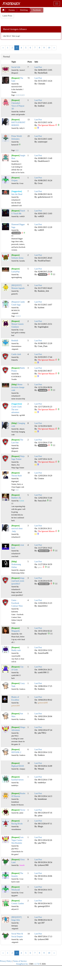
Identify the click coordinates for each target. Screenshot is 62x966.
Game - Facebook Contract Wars (17, 603)
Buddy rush (16, 650)
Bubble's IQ (16, 498)
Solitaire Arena (17, 258)
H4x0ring (24, 10)
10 (49, 48)
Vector (22, 810)
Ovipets (14, 180)
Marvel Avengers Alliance (15, 29)
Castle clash (16, 354)
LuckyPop (15, 272)
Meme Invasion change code (17, 387)
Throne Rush (16, 476)
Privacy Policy (6, 961)
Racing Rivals (17, 824)
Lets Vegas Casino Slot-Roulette (17, 840)
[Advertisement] (23, 21)
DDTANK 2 (16, 752)
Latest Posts (7, 16)
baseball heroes (17, 780)
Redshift (14, 341)
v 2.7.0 (36, 964)
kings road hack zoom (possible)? (17, 581)
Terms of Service (20, 961)
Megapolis (15, 631)
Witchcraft (15, 890)
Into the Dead (16, 194)
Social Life (15, 67)
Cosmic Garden (17, 903)
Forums (12, 10)
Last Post (38, 67)
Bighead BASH (17, 766)
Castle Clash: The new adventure (16, 409)
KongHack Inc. (22, 964)
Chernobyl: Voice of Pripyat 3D (17, 106)
